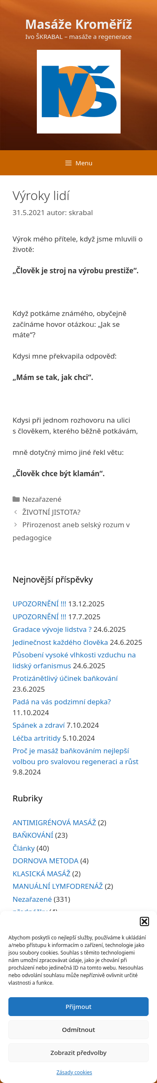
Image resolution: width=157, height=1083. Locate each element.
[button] (144, 921)
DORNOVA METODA (45, 860)
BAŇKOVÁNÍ (33, 835)
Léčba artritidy (37, 738)
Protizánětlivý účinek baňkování (65, 678)
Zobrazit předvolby (79, 1052)
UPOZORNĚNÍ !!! (39, 603)
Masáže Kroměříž (78, 24)
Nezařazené (42, 499)
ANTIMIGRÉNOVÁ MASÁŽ (54, 822)
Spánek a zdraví (39, 725)
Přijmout (78, 1006)
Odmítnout (78, 1029)
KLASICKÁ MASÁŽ (41, 873)
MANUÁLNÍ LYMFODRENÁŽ (58, 886)
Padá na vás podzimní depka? (62, 701)
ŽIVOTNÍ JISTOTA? (51, 512)
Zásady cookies (74, 1072)
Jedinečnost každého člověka (60, 642)
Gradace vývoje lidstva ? (52, 629)
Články (24, 848)
